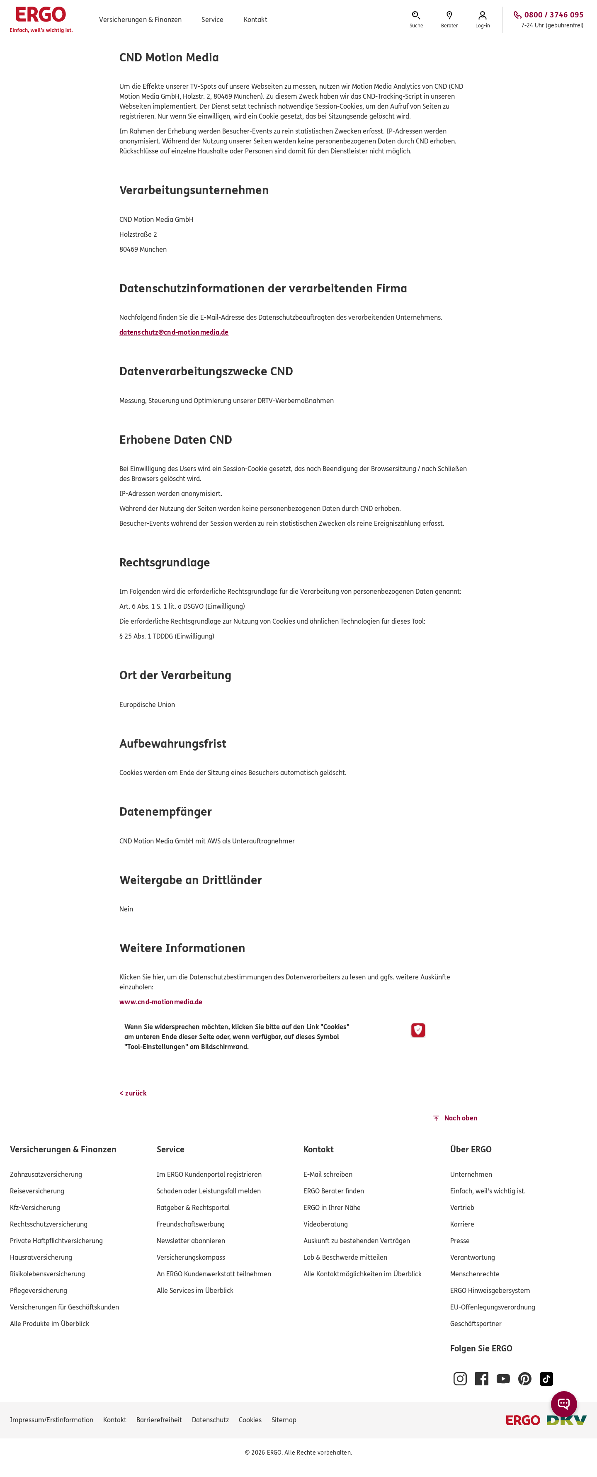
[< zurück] (132, 1093)
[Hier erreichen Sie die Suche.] (416, 20)
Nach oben (461, 1118)
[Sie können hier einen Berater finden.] (449, 20)
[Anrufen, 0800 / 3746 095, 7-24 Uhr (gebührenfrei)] (548, 20)
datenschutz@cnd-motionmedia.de (174, 332)
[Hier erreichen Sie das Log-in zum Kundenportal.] (482, 20)
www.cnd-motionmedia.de (161, 1002)
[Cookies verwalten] (250, 1420)
